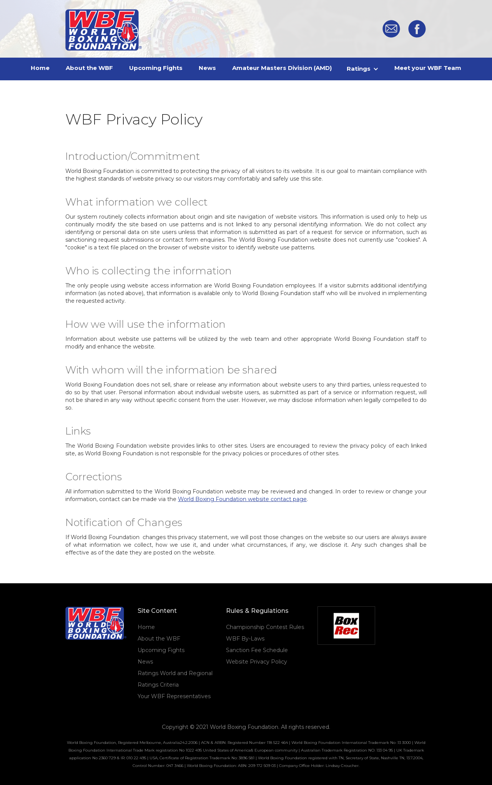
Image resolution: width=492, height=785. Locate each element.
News (145, 661)
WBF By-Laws (245, 638)
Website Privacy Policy (256, 661)
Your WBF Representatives (174, 696)
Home (146, 627)
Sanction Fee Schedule (257, 650)
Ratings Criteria (158, 684)
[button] (363, 68)
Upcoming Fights (161, 650)
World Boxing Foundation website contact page (242, 499)
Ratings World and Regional (175, 673)
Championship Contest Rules (265, 627)
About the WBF (159, 638)
